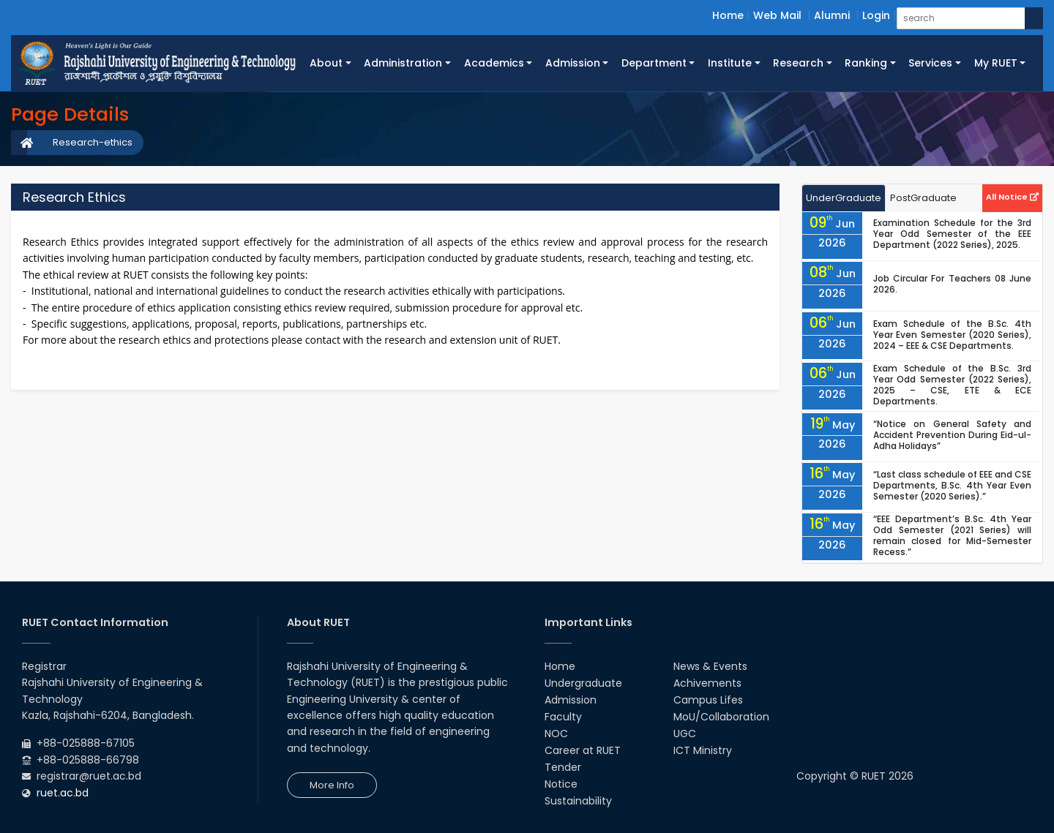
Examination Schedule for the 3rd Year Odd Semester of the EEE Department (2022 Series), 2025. (952, 233)
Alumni (832, 15)
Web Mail (777, 15)
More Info (332, 785)
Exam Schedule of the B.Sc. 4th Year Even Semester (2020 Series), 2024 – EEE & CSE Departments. (952, 334)
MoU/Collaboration (721, 716)
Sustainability (578, 801)
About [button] (326, 63)
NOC (556, 733)
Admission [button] (572, 63)
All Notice (1012, 197)
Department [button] (654, 63)
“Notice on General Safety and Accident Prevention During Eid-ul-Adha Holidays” (952, 434)
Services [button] (930, 63)
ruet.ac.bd (63, 792)
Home (728, 15)
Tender (563, 767)
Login (876, 15)
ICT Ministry (702, 750)
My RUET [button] (995, 63)
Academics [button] (494, 63)
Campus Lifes (708, 700)
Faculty (563, 716)
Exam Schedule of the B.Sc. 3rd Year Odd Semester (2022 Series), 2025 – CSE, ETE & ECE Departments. (952, 385)
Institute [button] (730, 63)
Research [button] (798, 63)
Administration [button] (403, 63)
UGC (684, 733)
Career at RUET (583, 750)
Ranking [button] (866, 63)
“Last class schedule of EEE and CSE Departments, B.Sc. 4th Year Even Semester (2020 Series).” (952, 485)
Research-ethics (92, 142)
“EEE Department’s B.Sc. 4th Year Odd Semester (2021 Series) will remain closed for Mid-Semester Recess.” (952, 535)
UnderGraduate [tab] (843, 198)
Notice (561, 784)
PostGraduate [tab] (923, 198)
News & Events (710, 666)
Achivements (707, 683)
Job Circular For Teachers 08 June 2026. (952, 284)
